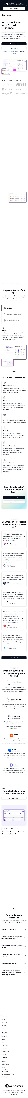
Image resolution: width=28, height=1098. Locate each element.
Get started (14, 44)
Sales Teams (5, 1064)
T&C (2, 1028)
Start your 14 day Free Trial (10, 51)
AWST (5, 1092)
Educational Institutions (4, 1070)
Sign (2, 1042)
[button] (26, 15)
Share (3, 1039)
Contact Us (4, 1022)
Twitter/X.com (5, 1051)
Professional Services (7, 1074)
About (3, 1019)
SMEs (3, 1067)
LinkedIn (3, 1048)
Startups (3, 1061)
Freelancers (4, 1077)
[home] (6, 15)
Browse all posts (14, 799)
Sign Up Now (14, 8)
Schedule (4, 1036)
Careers (3, 1025)
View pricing (14, 48)
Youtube (3, 1054)
